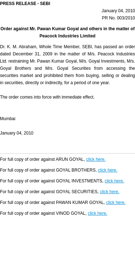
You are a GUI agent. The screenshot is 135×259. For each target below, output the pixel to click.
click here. (95, 159)
